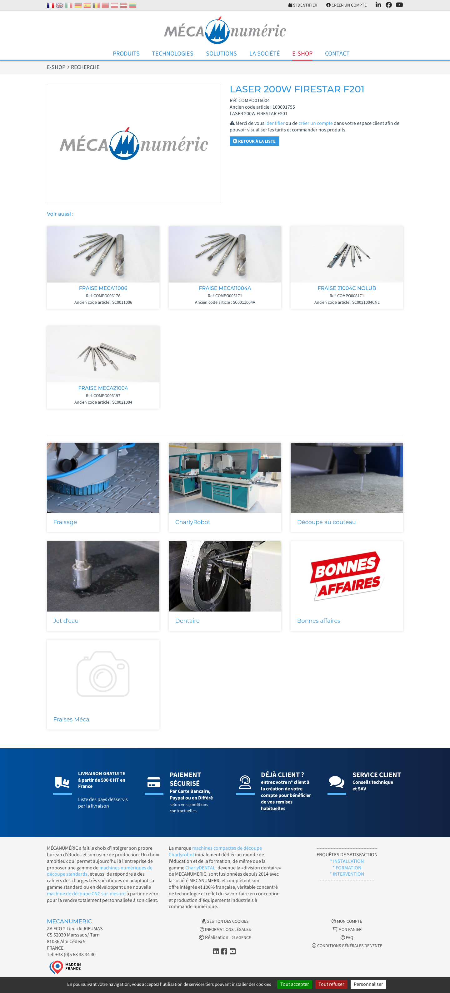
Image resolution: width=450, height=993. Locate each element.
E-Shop (302, 53)
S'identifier (302, 5)
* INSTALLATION (347, 861)
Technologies (172, 53)
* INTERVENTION (347, 874)
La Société (264, 53)
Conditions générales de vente (347, 946)
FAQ (347, 938)
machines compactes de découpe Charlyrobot (215, 851)
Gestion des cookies (225, 921)
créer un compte (315, 123)
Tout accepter (294, 984)
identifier (275, 123)
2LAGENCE (241, 938)
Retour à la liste (254, 141)
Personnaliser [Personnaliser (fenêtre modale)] (368, 984)
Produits (126, 53)
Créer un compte (346, 5)
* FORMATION (346, 867)
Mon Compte (347, 921)
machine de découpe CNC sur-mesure (86, 893)
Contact (337, 53)
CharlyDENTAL (200, 867)
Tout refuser (331, 984)
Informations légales (225, 930)
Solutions (221, 53)
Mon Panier (347, 930)
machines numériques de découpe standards (99, 871)
